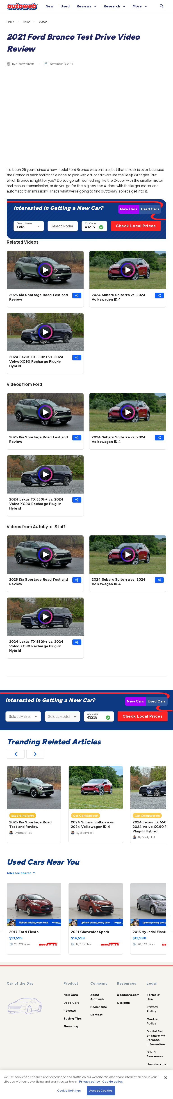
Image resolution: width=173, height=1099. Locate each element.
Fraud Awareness (155, 1054)
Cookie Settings (69, 1090)
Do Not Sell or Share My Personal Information (156, 1037)
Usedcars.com (128, 995)
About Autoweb (97, 997)
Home (10, 22)
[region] (86, 1084)
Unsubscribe (156, 1064)
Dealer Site (98, 1007)
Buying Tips (73, 1018)
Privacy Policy (152, 1009)
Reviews (70, 1010)
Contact (96, 1015)
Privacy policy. (89, 1081)
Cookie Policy (152, 1021)
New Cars (128, 209)
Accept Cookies (101, 1090)
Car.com (123, 1003)
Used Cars (150, 209)
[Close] (166, 1078)
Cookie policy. (112, 1081)
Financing (71, 1026)
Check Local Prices (136, 225)
